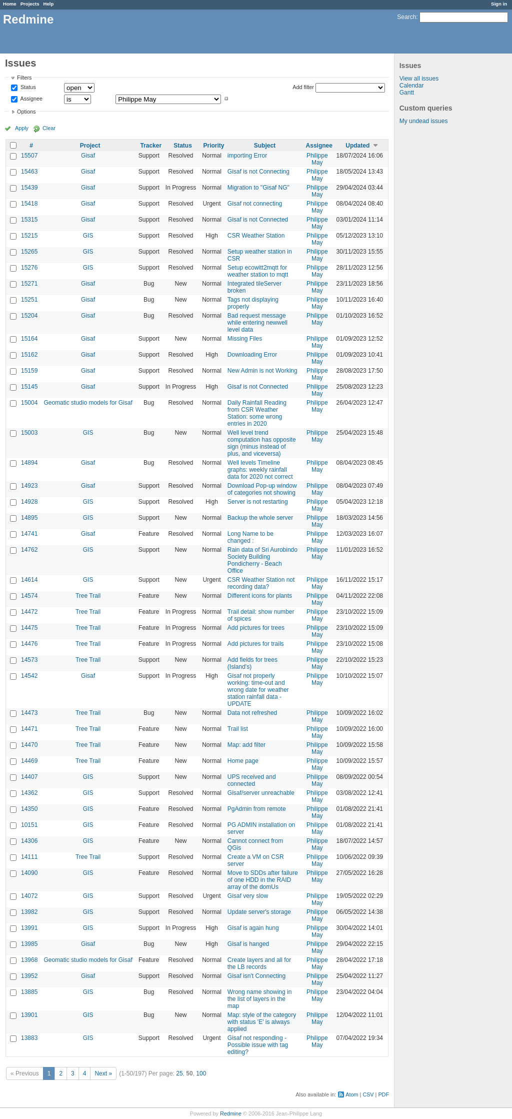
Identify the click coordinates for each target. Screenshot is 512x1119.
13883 (29, 1037)
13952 (29, 975)
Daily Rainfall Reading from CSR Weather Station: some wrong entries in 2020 (257, 413)
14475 (29, 627)
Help (49, 4)
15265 (29, 251)
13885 (29, 991)
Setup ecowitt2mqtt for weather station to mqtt (258, 271)
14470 (29, 744)
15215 (29, 235)
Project (90, 145)
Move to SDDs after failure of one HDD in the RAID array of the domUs (263, 879)
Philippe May (317, 159)
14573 (29, 659)
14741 (29, 533)
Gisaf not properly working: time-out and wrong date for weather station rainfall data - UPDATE (258, 689)
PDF (383, 1094)
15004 (29, 402)
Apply (21, 128)
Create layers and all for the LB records (259, 963)
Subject (265, 145)
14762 (29, 549)
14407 (29, 776)
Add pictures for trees (256, 627)
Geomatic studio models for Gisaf (88, 402)
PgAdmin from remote (257, 808)
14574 (29, 595)
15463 (29, 171)
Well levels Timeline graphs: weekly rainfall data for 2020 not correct (260, 469)
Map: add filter (247, 744)
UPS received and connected (252, 780)
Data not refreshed (252, 712)
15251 (29, 299)
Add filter (303, 87)
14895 (29, 517)
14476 (29, 643)
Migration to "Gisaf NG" (259, 187)
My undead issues (424, 121)
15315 (29, 219)
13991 (29, 927)
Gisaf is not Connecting (259, 171)
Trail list (238, 728)
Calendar (412, 85)
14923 (29, 485)
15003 (29, 432)
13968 (29, 959)
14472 (29, 611)
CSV (368, 1094)
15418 (29, 203)
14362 (29, 792)
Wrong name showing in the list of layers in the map (260, 998)
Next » (103, 1073)
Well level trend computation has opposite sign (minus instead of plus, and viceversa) (262, 443)
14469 (29, 760)
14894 (29, 462)
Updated (358, 145)
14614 (29, 579)
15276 (29, 267)
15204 (29, 315)
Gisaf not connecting (255, 203)
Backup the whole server (260, 517)
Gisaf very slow (248, 895)
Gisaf (88, 155)
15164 (29, 338)
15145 (29, 386)
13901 (29, 1014)
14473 (29, 712)
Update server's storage (259, 911)
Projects (30, 4)
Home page (243, 760)
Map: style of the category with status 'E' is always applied (262, 1021)
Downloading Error (252, 354)
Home (9, 4)
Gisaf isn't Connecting (257, 975)
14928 (29, 501)
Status (27, 88)
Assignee (30, 99)
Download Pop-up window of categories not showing (262, 489)
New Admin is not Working (263, 370)
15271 (29, 283)
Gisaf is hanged (248, 943)
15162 (29, 354)
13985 (29, 943)
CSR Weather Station (256, 235)
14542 (29, 675)
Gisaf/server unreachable (261, 792)
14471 (29, 728)
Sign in (499, 4)
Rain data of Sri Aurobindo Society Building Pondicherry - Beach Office (263, 560)
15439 (29, 187)
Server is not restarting (258, 501)
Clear (49, 128)
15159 (29, 370)
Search (406, 17)
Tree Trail (88, 595)
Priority (214, 145)
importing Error (247, 155)
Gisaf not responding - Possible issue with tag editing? (258, 1044)
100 (201, 1073)
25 (179, 1073)
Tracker (151, 145)
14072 (29, 895)
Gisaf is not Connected (258, 219)
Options (26, 112)
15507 (29, 155)
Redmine (231, 1113)
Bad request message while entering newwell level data (258, 322)
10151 (29, 824)
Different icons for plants (260, 595)
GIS (88, 235)
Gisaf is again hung (253, 927)
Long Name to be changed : (251, 537)
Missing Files (245, 338)
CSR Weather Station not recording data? (261, 583)
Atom (352, 1094)
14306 (29, 840)
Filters (24, 78)
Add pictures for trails (256, 643)
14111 (29, 856)
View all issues (419, 78)
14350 (29, 808)
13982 (29, 911)
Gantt (407, 92)
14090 (29, 872)
